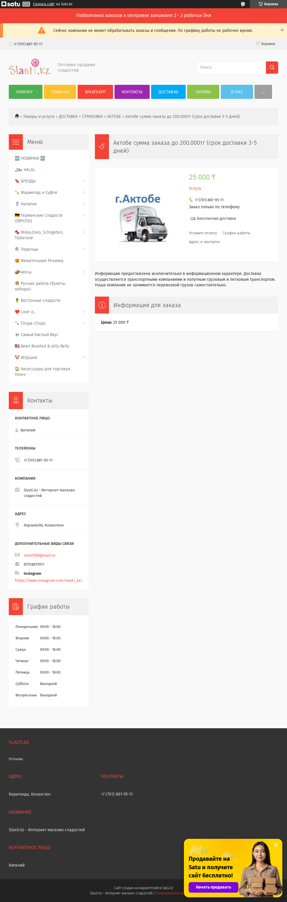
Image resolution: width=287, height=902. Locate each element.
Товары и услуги (38, 116)
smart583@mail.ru (40, 555)
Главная (60, 91)
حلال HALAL (25, 169)
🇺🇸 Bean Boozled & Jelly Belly (42, 346)
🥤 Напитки (26, 204)
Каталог (24, 91)
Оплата (203, 91)
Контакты (132, 91)
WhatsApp (95, 91)
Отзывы (16, 759)
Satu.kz (168, 888)
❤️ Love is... (26, 311)
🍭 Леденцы (26, 249)
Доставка (168, 91)
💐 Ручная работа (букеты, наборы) (40, 286)
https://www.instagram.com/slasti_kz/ (49, 580)
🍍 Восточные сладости (37, 300)
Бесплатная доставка (216, 218)
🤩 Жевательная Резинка (39, 260)
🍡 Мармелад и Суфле (36, 192)
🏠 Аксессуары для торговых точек (42, 371)
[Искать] (272, 67)
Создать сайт (43, 4)
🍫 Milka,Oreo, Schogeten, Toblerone (39, 235)
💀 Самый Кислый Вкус (37, 334)
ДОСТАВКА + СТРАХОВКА (81, 116)
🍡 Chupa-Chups (30, 323)
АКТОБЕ (114, 116)
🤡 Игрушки (26, 357)
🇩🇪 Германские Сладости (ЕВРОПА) (38, 218)
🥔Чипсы (23, 272)
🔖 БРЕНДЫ (25, 181)
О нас (237, 91)
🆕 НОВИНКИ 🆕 (30, 158)
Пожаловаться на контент (176, 893)
